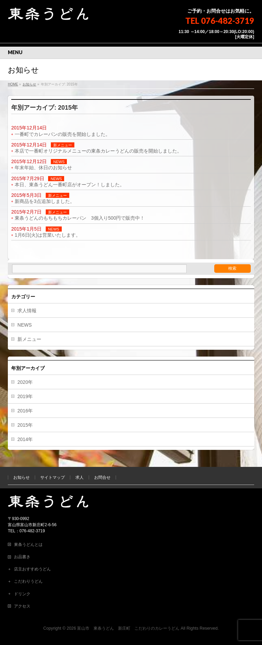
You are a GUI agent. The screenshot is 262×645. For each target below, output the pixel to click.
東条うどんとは (28, 544)
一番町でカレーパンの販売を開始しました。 (62, 134)
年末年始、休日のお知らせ (43, 167)
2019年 (25, 396)
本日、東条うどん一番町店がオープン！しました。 (70, 184)
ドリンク (22, 594)
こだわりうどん (28, 581)
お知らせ (21, 477)
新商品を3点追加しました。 (45, 201)
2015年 (25, 425)
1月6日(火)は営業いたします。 (48, 235)
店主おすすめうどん (32, 569)
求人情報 (27, 310)
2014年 (25, 439)
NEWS (58, 162)
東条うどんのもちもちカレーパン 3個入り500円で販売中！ (80, 218)
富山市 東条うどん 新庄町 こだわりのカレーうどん (128, 628)
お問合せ (102, 477)
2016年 (25, 410)
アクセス (22, 606)
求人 (79, 477)
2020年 (25, 382)
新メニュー (62, 145)
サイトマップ (52, 477)
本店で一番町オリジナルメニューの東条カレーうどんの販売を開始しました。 (98, 151)
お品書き (22, 556)
